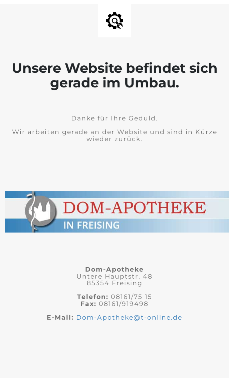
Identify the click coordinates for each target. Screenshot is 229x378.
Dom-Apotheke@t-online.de (129, 317)
